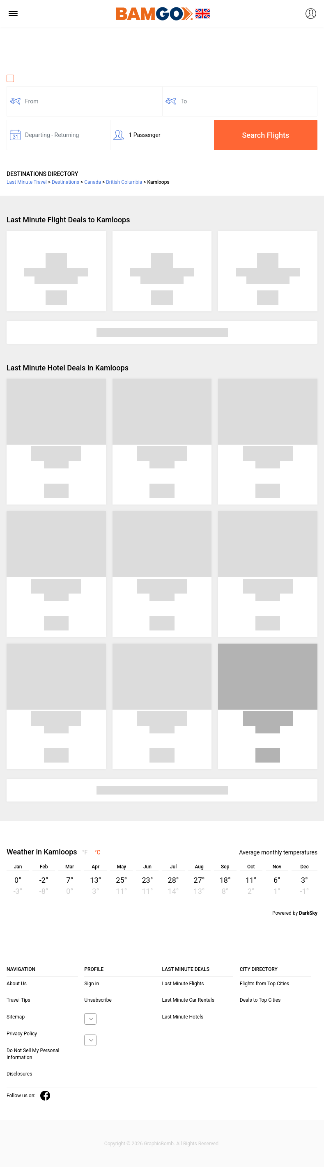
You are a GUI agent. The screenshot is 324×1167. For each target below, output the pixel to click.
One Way (23, 78)
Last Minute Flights (183, 984)
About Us (17, 984)
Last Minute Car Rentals (188, 1000)
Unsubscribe (98, 1000)
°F (84, 852)
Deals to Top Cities (260, 1000)
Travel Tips (18, 1000)
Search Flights (265, 135)
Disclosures (19, 1074)
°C (97, 852)
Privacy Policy (22, 1034)
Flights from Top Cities (264, 984)
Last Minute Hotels (183, 1017)
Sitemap (16, 1017)
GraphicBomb (159, 1143)
